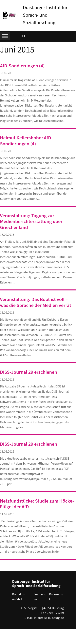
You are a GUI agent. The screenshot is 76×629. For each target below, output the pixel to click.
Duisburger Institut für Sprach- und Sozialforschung (45, 15)
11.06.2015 (7, 514)
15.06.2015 (7, 313)
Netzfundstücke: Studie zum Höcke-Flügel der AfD (37, 504)
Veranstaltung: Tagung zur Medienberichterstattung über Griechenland (31, 221)
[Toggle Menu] (5, 36)
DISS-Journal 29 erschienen (28, 372)
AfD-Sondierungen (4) (22, 66)
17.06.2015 (7, 235)
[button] (73, 4)
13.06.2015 (7, 380)
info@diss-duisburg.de (49, 618)
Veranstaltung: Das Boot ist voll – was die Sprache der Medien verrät (35, 302)
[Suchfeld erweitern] (23, 36)
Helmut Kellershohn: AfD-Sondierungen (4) (26, 141)
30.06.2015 (7, 73)
